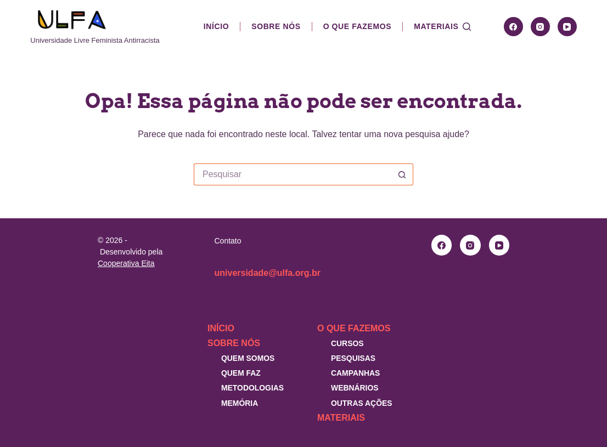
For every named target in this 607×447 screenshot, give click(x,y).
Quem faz (241, 373)
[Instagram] (540, 26)
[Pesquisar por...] (292, 174)
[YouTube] (567, 26)
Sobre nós (275, 26)
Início (216, 26)
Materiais (436, 26)
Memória (239, 403)
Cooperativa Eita (126, 263)
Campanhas (355, 373)
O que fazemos (357, 26)
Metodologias (252, 387)
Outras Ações (361, 403)
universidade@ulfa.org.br (268, 273)
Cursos (347, 343)
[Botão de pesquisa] (402, 174)
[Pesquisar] (467, 26)
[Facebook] (513, 26)
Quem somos (247, 358)
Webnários (355, 387)
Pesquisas (353, 358)
